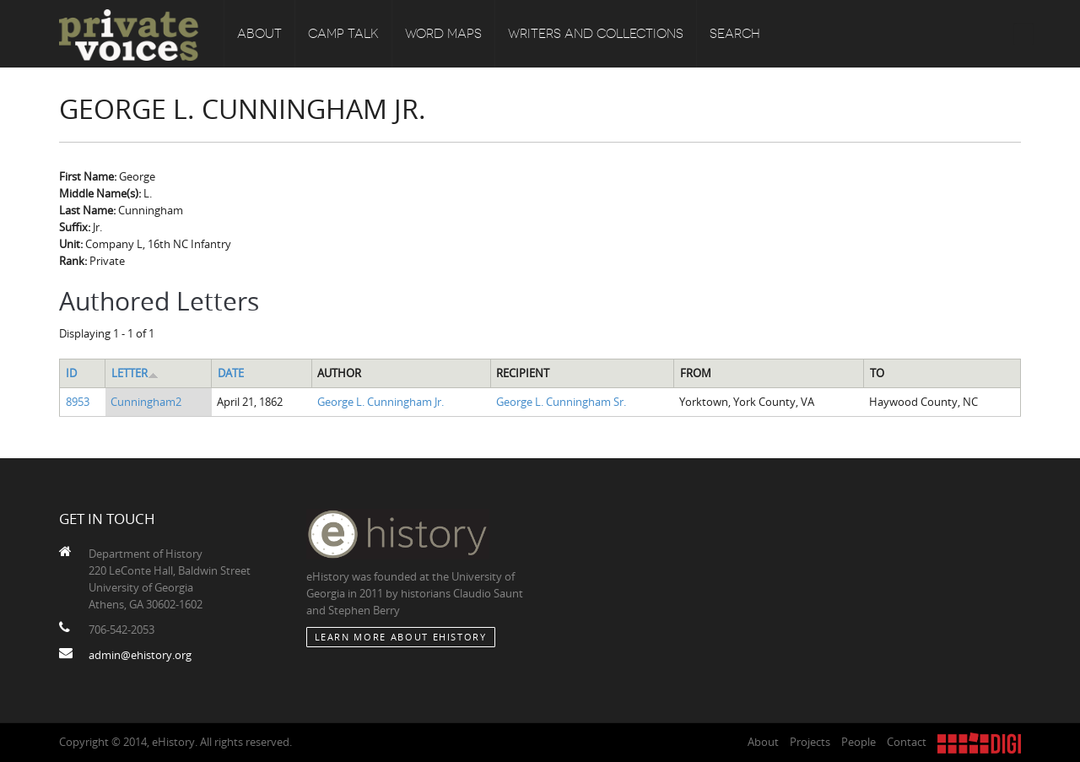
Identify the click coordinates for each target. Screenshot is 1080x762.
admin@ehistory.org (140, 654)
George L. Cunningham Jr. (380, 401)
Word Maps (443, 33)
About (259, 33)
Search (735, 33)
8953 (77, 401)
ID (71, 373)
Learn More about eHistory (401, 636)
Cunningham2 (146, 401)
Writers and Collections (595, 33)
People (858, 741)
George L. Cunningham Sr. (561, 401)
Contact (906, 741)
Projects (810, 741)
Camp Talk (343, 33)
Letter (135, 373)
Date (231, 373)
